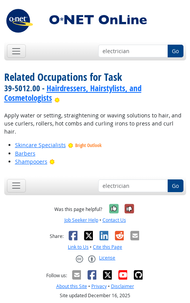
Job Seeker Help (81, 220)
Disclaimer (122, 286)
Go (175, 51)
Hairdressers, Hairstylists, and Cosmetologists (72, 93)
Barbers (25, 153)
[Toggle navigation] (16, 51)
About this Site (71, 286)
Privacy (99, 286)
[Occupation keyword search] (133, 51)
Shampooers (31, 161)
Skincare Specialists (40, 145)
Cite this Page (107, 247)
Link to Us (78, 247)
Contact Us (114, 220)
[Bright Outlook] (57, 97)
